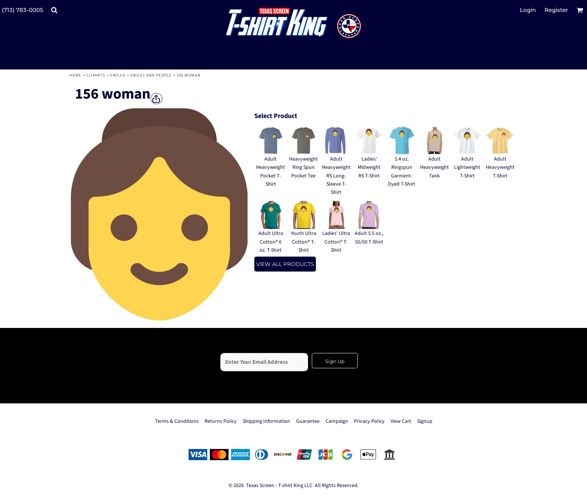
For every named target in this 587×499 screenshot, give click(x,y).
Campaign (337, 421)
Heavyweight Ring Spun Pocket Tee (303, 167)
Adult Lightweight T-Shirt (467, 167)
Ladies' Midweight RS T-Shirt (369, 167)
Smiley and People (151, 75)
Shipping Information (266, 421)
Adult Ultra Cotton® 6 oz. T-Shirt (270, 242)
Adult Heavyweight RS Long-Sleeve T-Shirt (336, 175)
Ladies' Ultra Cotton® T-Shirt (336, 242)
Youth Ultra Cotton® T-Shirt (303, 242)
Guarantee (308, 421)
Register (556, 9)
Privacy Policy (369, 421)
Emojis (118, 75)
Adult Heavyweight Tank (434, 167)
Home (75, 75)
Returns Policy (221, 421)
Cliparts (96, 75)
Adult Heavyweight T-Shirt (500, 167)
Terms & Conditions (177, 421)
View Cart (401, 421)
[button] (54, 10)
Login (528, 9)
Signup (424, 421)
